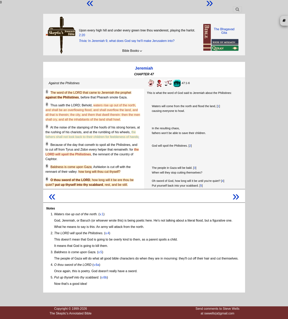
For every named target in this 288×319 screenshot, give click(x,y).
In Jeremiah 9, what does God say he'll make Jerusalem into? (131, 40)
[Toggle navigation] (237, 9)
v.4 (107, 233)
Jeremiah (144, 68)
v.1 (102, 214)
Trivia (82, 40)
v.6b (104, 277)
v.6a (96, 264)
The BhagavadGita (224, 30)
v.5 (100, 252)
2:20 (82, 35)
